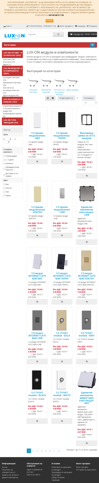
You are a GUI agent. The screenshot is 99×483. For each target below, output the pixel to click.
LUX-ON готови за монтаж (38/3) (12, 53)
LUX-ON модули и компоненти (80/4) (11, 71)
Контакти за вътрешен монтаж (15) (11, 90)
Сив (7, 191)
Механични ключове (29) (12, 83)
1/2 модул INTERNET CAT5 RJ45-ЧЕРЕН (62, 276)
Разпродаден (11, 156)
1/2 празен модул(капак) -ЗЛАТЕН (37, 210)
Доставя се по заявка (12, 174)
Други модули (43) (11, 95)
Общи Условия (57, 477)
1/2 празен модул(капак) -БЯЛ (37, 136)
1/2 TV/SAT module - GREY (87, 334)
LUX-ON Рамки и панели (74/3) (11, 100)
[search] (40, 34)
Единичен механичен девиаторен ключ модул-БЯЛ (86, 398)
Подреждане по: (66, 98)
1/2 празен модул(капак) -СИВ (62, 210)
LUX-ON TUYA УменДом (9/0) (10, 121)
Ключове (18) (9, 59)
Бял (7, 184)
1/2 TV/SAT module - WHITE (62, 394)
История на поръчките (86, 469)
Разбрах (49, 20)
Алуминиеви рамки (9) (12, 106)
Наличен (9, 163)
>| (59, 451)
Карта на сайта (33, 474)
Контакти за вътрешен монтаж (59, 88)
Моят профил (82, 467)
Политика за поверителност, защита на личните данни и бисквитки (10, 473)
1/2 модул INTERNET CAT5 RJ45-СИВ (37, 336)
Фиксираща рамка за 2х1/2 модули (86, 136)
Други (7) (7, 64)
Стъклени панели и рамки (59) (11, 109)
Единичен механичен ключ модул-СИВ (86, 211)
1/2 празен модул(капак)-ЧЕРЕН (62, 136)
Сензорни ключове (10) (11, 78)
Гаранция (55, 480)
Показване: (89, 98)
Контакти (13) (9, 62)
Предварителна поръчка (12, 168)
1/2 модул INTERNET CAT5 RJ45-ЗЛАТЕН (87, 276)
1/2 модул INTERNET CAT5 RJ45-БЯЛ (37, 276)
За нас (4, 467)
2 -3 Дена (10, 159)
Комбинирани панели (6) (12, 114)
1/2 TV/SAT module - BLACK (37, 394)
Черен (8, 195)
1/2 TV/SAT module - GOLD (62, 334)
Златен (9, 188)
